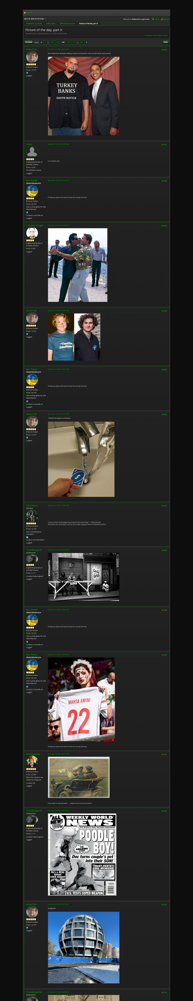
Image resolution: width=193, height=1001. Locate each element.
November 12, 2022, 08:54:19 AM (58, 144)
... (48, 42)
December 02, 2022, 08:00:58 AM (58, 992)
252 (81, 42)
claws (29, 144)
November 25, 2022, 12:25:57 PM (58, 655)
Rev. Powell (31, 180)
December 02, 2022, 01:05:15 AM (58, 904)
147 (74, 42)
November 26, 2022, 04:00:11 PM (58, 754)
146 (68, 42)
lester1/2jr (31, 49)
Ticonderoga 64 (33, 550)
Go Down (28, 42)
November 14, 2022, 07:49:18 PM (58, 225)
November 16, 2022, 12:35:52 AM (58, 310)
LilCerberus (32, 505)
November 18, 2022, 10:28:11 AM (58, 369)
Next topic (163, 35)
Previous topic (151, 35)
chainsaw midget (34, 225)
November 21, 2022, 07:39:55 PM (58, 505)
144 (57, 42)
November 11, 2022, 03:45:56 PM (58, 49)
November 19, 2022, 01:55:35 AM (58, 414)
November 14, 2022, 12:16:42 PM (58, 180)
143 (51, 42)
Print (166, 42)
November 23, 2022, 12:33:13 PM (58, 610)
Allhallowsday (33, 754)
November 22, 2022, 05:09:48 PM (58, 550)
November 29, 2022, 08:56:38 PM (58, 811)
